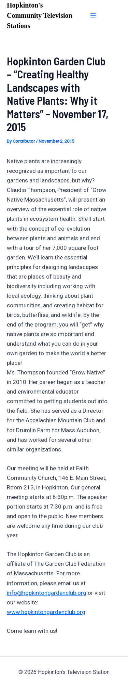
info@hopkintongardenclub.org (46, 592)
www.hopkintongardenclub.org (46, 612)
